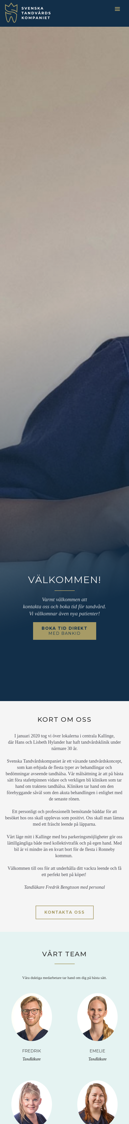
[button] (117, 9)
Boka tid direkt (65, 631)
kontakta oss (64, 912)
